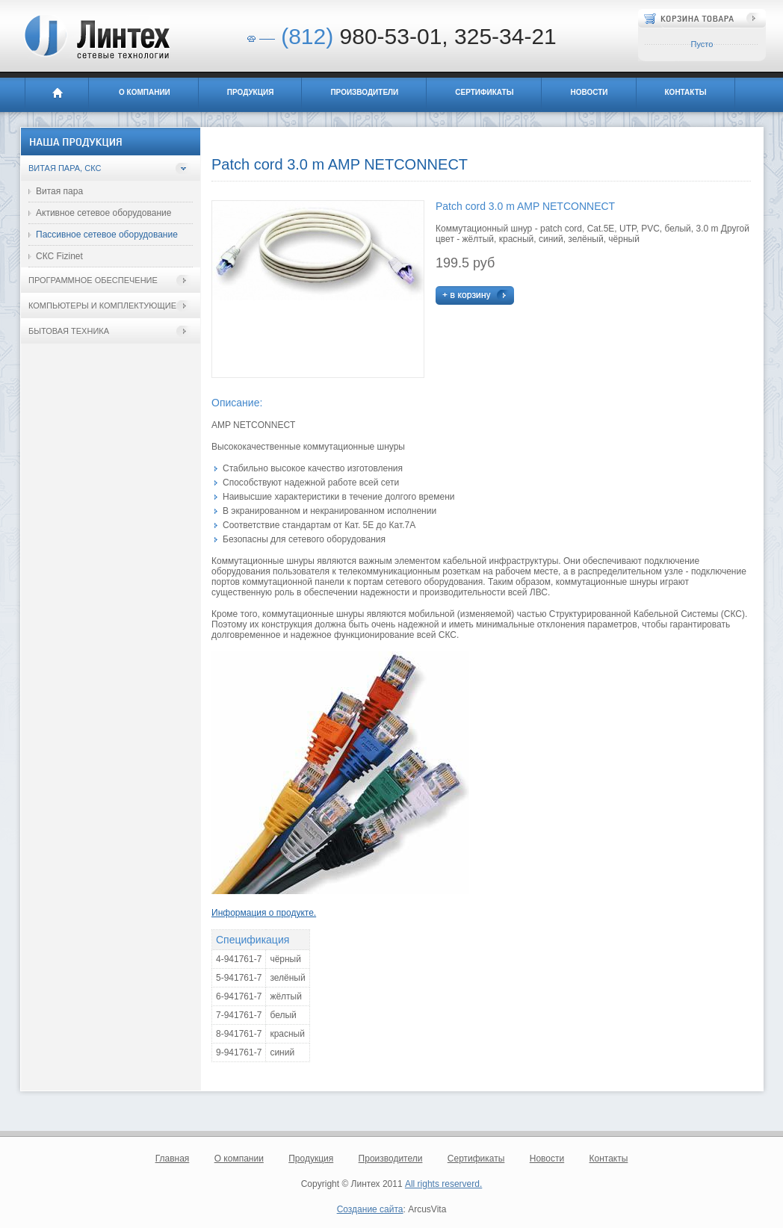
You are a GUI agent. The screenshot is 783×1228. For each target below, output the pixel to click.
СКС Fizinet (59, 256)
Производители (364, 92)
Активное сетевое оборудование (103, 213)
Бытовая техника (68, 330)
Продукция (250, 92)
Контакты (686, 92)
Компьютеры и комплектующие (102, 305)
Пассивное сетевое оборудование (107, 234)
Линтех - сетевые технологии (96, 36)
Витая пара (59, 191)
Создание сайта (370, 1209)
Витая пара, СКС (64, 168)
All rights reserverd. (443, 1184)
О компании (144, 92)
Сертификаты (484, 92)
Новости (588, 92)
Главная (57, 95)
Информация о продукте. (263, 913)
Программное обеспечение (93, 280)
